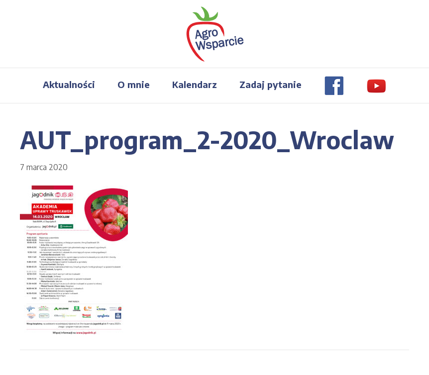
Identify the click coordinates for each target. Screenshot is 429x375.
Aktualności (69, 84)
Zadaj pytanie (270, 84)
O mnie (133, 84)
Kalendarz (194, 84)
